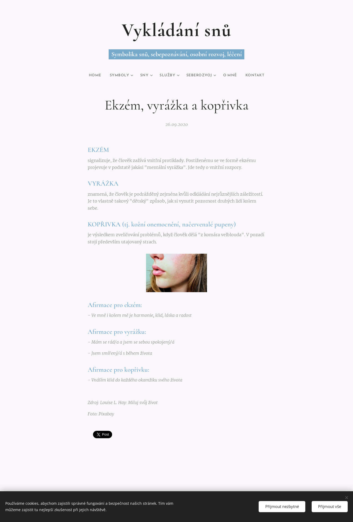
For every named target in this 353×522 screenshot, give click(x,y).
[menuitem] (90, 75)
